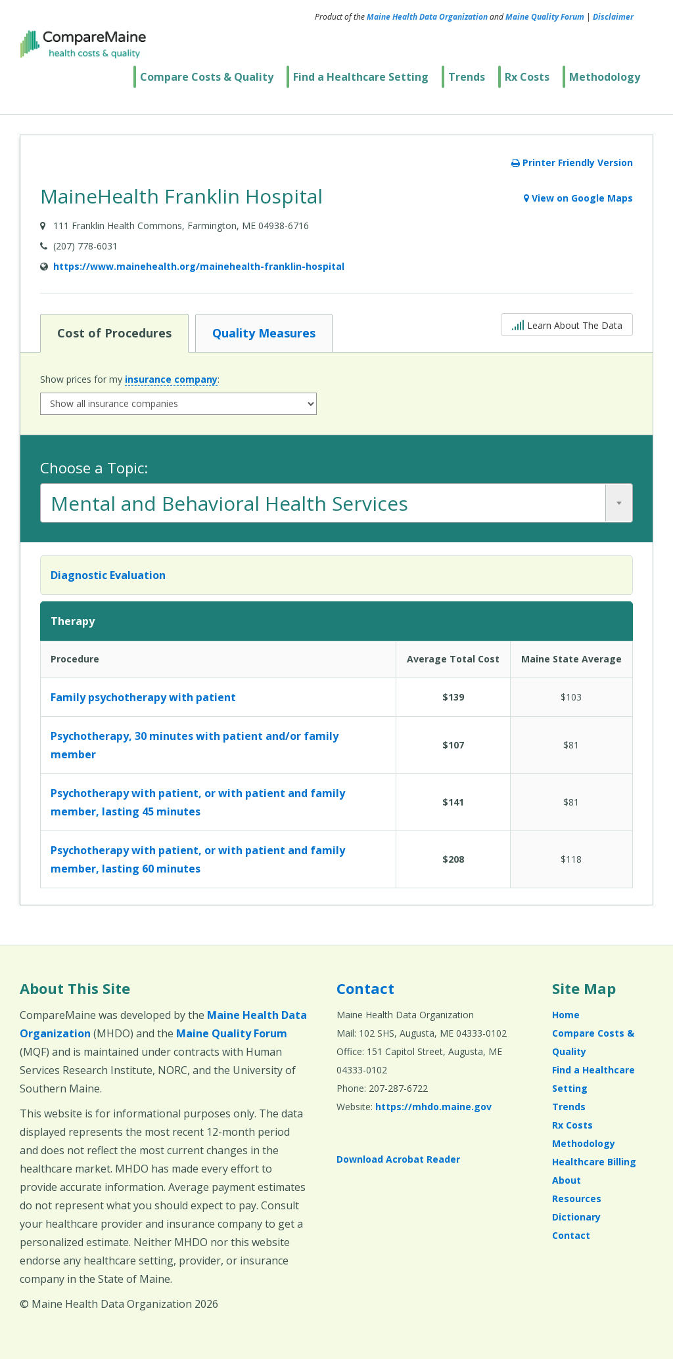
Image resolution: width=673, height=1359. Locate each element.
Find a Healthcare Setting (361, 77)
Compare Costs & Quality (206, 77)
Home (566, 1014)
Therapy (73, 621)
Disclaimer (613, 16)
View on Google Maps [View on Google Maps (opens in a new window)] (578, 198)
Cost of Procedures (114, 332)
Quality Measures (263, 332)
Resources (576, 1198)
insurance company (171, 379)
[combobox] (336, 503)
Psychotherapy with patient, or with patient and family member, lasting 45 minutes (198, 802)
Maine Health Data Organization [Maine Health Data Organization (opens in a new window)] (427, 16)
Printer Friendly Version (572, 162)
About (566, 1180)
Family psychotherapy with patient (143, 697)
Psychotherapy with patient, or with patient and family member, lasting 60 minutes (198, 859)
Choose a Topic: (94, 467)
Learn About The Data (566, 324)
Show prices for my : (130, 379)
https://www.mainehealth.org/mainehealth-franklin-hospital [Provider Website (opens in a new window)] (198, 266)
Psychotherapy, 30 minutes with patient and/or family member (194, 745)
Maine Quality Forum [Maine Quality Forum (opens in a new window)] (544, 16)
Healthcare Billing (594, 1161)
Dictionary (576, 1217)
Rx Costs (527, 77)
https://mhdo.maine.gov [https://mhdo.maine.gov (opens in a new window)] (433, 1106)
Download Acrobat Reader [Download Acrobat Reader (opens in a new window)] (398, 1159)
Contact (365, 988)
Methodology (604, 77)
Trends (466, 77)
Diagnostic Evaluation (108, 575)
